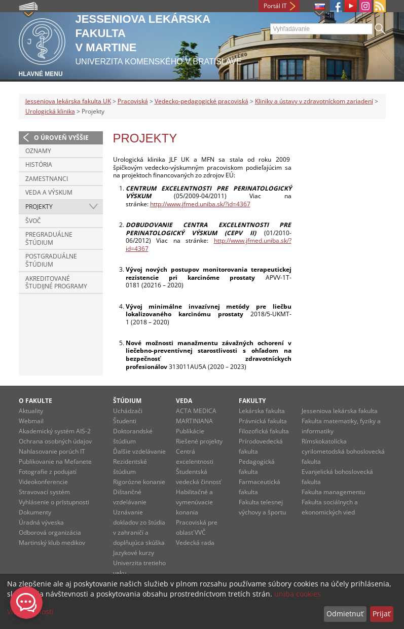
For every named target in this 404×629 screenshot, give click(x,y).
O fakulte (35, 400)
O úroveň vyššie (61, 137)
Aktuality (31, 410)
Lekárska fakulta (262, 410)
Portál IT (275, 6)
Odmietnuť (344, 613)
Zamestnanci (46, 178)
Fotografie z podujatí (48, 471)
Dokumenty (35, 512)
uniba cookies (297, 594)
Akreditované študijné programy (56, 282)
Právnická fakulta (263, 421)
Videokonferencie (43, 481)
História (38, 164)
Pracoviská (133, 101)
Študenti (124, 421)
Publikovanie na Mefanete (55, 461)
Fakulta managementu (333, 492)
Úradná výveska (41, 522)
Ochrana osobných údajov (55, 441)
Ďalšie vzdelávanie (139, 451)
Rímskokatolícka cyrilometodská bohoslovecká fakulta (343, 451)
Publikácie (190, 431)
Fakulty (252, 400)
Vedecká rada (195, 542)
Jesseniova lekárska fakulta (340, 410)
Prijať (381, 613)
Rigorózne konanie (139, 481)
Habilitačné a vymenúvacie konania (194, 502)
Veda (184, 400)
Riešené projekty (199, 441)
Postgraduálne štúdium (51, 260)
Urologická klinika (50, 111)
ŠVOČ (33, 220)
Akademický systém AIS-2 (55, 431)
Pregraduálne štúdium (48, 238)
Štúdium (127, 400)
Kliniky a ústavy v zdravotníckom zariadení (314, 101)
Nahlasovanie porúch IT (52, 451)
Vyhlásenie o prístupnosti (54, 502)
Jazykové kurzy (133, 552)
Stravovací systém (44, 492)
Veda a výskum (48, 192)
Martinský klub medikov (52, 542)
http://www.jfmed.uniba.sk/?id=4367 (200, 204)
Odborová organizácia (50, 532)
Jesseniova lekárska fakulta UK (68, 101)
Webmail (31, 421)
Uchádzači (127, 410)
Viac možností (30, 611)
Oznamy (38, 150)
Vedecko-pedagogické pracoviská (201, 101)
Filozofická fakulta (264, 431)
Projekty (39, 206)
